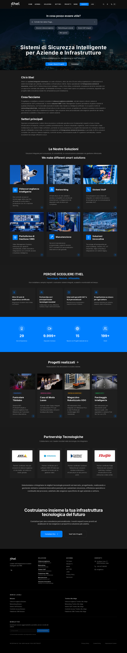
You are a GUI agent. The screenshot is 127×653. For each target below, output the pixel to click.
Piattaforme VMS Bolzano (17, 611)
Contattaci (75, 64)
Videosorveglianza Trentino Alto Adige (76, 601)
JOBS (92, 4)
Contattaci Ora (51, 535)
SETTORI (58, 4)
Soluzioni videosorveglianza (45, 28)
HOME (30, 4)
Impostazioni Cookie (110, 643)
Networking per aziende (65, 28)
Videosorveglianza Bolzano (18, 601)
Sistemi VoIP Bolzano (16, 606)
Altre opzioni (63, 33)
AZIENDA (38, 4)
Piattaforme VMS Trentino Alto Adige (75, 611)
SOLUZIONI (48, 4)
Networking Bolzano (16, 604)
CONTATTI (84, 4)
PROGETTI (68, 4)
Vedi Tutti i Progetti (75, 535)
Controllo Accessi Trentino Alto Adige (76, 609)
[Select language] (113, 4)
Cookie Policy (97, 643)
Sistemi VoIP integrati (84, 28)
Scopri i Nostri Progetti (56, 64)
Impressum (69, 577)
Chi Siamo (69, 561)
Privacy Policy (70, 574)
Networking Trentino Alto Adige (74, 604)
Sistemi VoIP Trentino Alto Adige (74, 606)
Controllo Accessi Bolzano (17, 609)
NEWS (76, 4)
